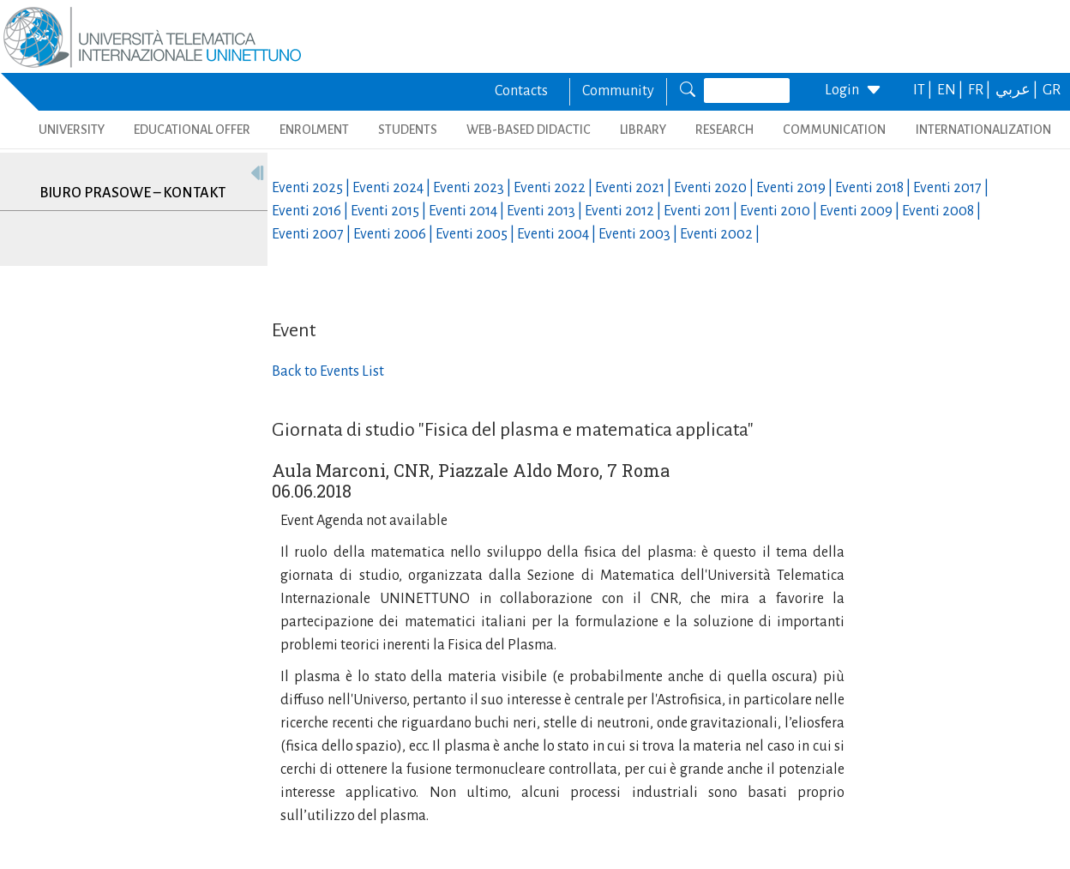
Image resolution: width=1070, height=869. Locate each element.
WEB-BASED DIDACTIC (528, 129)
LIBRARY (643, 129)
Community (618, 91)
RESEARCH (724, 129)
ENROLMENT (314, 129)
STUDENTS (407, 129)
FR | (980, 90)
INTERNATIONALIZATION (983, 129)
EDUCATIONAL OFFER (192, 129)
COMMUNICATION (834, 129)
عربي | (1017, 90)
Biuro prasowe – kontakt (132, 193)
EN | (951, 90)
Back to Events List (328, 371)
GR (1052, 90)
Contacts (521, 91)
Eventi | (312, 188)
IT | (924, 90)
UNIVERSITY (72, 129)
